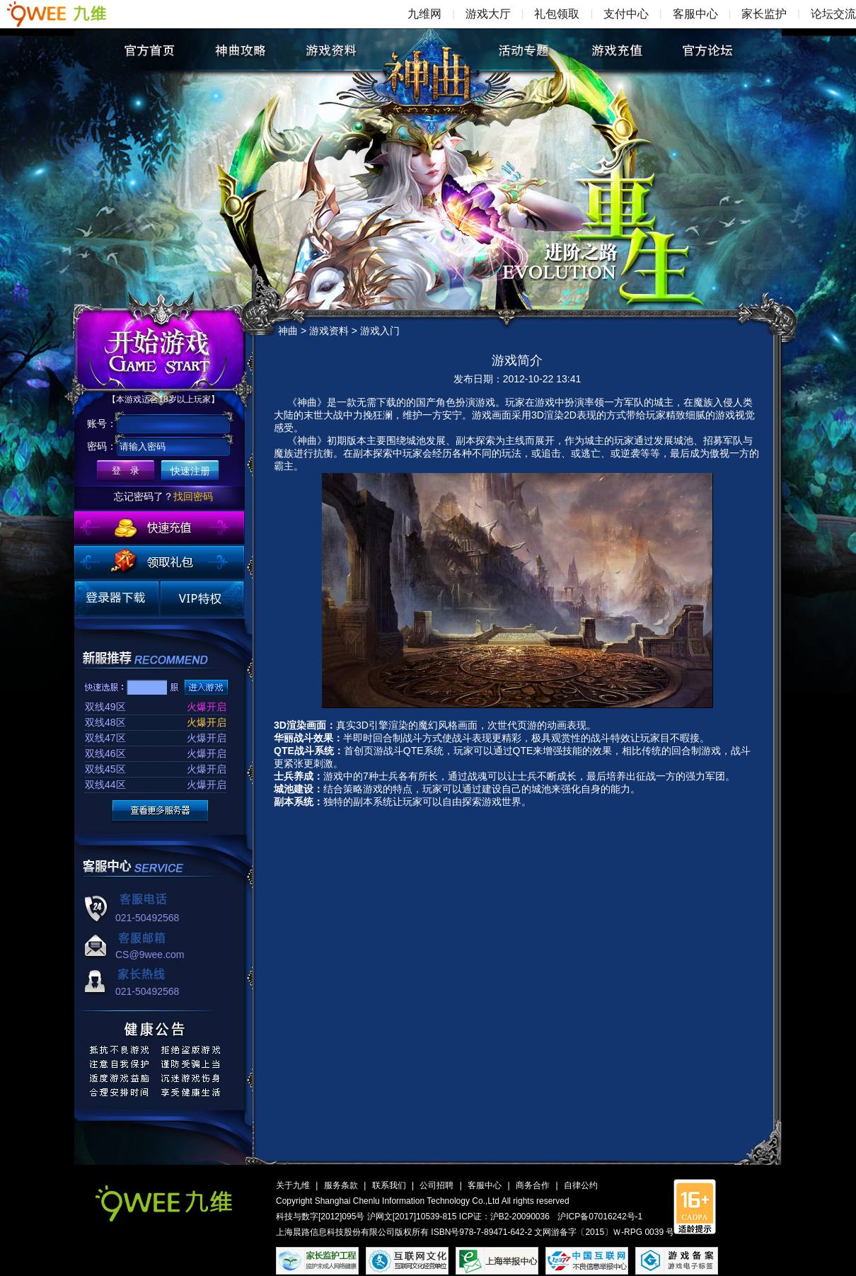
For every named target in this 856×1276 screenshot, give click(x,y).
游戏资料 (331, 50)
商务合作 (533, 1185)
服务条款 (341, 1185)
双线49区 (105, 706)
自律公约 (581, 1185)
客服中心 (695, 14)
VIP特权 (202, 598)
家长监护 (764, 14)
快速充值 (159, 527)
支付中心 (626, 14)
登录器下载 (116, 598)
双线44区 (105, 784)
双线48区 (105, 722)
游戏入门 (380, 330)
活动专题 (524, 50)
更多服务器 (160, 810)
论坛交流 (833, 14)
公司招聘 (436, 1185)
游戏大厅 (488, 14)
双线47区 (105, 738)
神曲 (431, 60)
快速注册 (190, 471)
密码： (102, 446)
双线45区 (105, 769)
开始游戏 (160, 350)
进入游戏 (206, 687)
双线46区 (105, 753)
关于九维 (293, 1185)
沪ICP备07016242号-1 (599, 1216)
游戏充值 (615, 50)
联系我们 (389, 1185)
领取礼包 (159, 562)
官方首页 (149, 50)
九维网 (424, 14)
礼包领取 (556, 14)
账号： (102, 423)
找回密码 (193, 496)
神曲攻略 (240, 50)
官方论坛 (707, 50)
